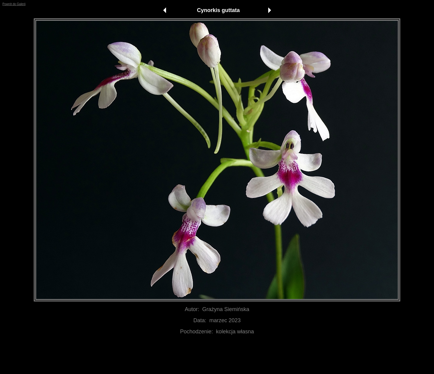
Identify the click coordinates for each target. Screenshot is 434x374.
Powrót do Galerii (14, 4)
